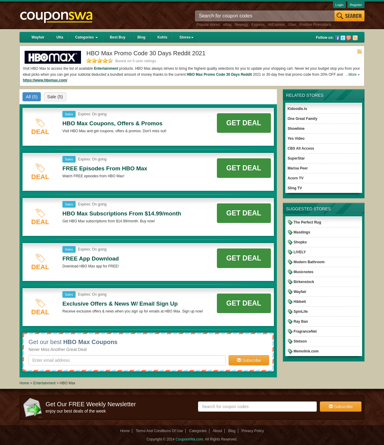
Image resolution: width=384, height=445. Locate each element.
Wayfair (38, 37)
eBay (227, 25)
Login (339, 5)
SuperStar (296, 158)
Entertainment (106, 68)
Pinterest (348, 37)
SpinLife (301, 311)
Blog (141, 37)
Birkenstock (304, 282)
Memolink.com (306, 351)
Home (24, 383)
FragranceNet (305, 331)
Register (356, 5)
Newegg (241, 25)
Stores (186, 37)
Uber (292, 25)
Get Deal (243, 123)
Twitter (342, 37)
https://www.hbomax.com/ (45, 80)
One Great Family (302, 119)
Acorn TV (296, 178)
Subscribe (249, 360)
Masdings (302, 232)
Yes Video (296, 138)
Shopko (300, 242)
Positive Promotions (315, 25)
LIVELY (300, 252)
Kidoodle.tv (297, 109)
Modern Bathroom (309, 262)
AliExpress (276, 25)
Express (257, 25)
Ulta (59, 37)
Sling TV (295, 188)
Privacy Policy (253, 431)
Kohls (162, 37)
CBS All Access (301, 148)
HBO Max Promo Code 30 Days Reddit (219, 74)
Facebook (337, 37)
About (217, 431)
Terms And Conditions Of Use (159, 431)
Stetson (300, 341)
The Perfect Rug (307, 222)
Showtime (296, 128)
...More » (353, 74)
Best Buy (117, 37)
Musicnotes (304, 272)
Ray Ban (301, 321)
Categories (86, 37)
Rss (355, 37)
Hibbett (300, 302)
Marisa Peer (298, 168)
